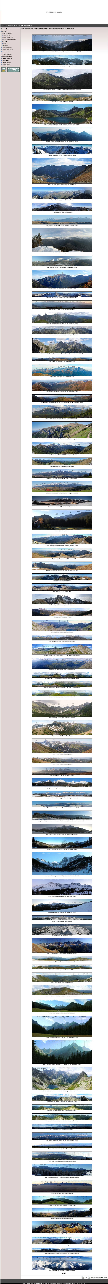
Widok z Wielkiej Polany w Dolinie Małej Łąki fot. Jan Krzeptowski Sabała (62, 876)
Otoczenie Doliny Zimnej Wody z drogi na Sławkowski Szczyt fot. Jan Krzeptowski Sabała (62, 353)
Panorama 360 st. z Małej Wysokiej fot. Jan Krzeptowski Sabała (62, 1101)
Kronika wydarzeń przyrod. (9, 39)
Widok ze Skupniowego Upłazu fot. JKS (62, 617)
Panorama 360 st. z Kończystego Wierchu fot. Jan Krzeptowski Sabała (62, 678)
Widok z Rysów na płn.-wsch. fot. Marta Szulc (62, 199)
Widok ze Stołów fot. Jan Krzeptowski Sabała (62, 1218)
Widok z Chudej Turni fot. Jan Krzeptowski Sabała (62, 466)
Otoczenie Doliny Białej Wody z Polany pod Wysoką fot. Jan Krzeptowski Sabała (62, 1064)
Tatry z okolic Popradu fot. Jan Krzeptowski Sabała (62, 775)
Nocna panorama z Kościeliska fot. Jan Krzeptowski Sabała (62, 506)
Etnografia (5, 45)
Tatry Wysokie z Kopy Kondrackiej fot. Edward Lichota (62, 1270)
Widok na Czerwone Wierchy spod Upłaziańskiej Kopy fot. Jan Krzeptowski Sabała (62, 439)
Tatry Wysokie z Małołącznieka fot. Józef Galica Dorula (62, 1233)
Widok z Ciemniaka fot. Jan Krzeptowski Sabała (62, 982)
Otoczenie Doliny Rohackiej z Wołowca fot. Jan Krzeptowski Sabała (62, 323)
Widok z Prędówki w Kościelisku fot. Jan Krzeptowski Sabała (61, 1161)
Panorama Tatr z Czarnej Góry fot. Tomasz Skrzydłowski (62, 309)
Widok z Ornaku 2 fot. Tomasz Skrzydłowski (62, 735)
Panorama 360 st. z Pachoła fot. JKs (62, 591)
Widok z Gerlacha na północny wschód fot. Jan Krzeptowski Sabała (62, 141)
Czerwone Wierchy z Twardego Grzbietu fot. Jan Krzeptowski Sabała (62, 996)
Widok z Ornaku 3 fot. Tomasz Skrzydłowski (62, 754)
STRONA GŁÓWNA (14, 26)
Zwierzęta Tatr (6, 35)
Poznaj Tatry (5, 29)
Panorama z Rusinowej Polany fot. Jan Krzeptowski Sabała (62, 912)
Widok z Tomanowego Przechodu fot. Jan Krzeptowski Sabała (62, 454)
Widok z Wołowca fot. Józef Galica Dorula (62, 935)
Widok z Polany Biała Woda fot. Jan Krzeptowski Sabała (62, 1013)
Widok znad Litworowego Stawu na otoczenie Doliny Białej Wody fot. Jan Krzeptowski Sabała (62, 1091)
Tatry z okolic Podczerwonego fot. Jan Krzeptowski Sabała (62, 1148)
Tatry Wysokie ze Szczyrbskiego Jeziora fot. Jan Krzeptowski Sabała (62, 788)
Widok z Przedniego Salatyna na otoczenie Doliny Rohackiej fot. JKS (62, 545)
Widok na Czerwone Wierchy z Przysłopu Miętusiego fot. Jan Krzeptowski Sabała (62, 51)
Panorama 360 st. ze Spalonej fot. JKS (62, 580)
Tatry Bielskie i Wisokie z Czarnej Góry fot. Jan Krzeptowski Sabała (62, 1140)
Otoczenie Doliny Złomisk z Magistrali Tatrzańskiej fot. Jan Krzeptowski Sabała (62, 89)
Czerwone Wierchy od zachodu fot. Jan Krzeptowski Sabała (62, 288)
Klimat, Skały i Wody (8, 37)
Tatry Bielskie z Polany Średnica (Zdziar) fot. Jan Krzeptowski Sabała (62, 834)
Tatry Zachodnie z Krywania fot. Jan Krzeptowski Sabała (62, 669)
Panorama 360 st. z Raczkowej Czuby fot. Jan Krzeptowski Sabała (62, 1121)
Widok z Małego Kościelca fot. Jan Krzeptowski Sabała (62, 604)
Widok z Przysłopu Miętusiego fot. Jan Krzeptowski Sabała (62, 1205)
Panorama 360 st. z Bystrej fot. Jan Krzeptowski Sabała (62, 361)
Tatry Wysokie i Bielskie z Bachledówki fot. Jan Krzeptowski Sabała (62, 225)
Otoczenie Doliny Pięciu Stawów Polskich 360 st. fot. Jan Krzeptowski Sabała (62, 655)
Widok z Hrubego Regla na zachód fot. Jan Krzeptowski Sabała (62, 849)
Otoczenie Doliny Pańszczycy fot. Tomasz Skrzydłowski (62, 717)
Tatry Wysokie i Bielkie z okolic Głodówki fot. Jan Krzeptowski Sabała (62, 418)
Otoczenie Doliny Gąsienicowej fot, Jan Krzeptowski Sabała (62, 896)
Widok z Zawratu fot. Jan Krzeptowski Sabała (62, 632)
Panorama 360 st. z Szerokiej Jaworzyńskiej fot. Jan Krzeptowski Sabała (62, 1253)
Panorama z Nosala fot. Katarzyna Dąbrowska (62, 253)
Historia (5, 43)
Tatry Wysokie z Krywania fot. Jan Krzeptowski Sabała (62, 641)
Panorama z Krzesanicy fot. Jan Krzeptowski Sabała (62, 969)
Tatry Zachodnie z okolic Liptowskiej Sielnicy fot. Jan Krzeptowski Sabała (62, 807)
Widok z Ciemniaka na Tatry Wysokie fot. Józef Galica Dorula (61, 953)
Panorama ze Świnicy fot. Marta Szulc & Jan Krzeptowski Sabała (62, 297)
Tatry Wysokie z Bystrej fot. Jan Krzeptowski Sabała (62, 376)
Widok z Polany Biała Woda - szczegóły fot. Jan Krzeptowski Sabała (62, 1037)
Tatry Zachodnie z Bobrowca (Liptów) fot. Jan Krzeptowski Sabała (62, 798)
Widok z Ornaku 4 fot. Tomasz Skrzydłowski (62, 764)
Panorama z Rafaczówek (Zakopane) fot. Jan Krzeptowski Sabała (62, 493)
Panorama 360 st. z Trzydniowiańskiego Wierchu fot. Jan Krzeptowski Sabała (62, 687)
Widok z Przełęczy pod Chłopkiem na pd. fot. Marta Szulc (62, 184)
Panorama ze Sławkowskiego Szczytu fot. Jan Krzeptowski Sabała (62, 335)
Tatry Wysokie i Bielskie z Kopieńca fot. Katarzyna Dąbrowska (62, 267)
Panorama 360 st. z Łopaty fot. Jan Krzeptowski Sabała (62, 697)
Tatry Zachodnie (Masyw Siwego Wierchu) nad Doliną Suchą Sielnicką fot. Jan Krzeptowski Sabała (61, 821)
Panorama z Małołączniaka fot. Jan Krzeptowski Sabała (62, 961)
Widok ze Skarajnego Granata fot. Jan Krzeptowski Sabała (62, 155)
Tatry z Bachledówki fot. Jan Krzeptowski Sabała (62, 1129)
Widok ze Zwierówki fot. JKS (62, 531)
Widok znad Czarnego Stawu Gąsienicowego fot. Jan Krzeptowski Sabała (61, 124)
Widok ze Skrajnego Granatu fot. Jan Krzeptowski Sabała (62, 1245)
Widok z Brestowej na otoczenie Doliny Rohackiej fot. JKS (62, 558)
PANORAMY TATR (26, 26)
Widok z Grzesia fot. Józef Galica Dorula (62, 921)
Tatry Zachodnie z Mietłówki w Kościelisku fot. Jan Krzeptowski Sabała (62, 1177)
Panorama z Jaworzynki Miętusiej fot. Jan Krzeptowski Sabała (62, 66)
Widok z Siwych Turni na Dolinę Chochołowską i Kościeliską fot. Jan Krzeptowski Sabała (62, 402)
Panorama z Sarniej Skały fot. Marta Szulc (62, 212)
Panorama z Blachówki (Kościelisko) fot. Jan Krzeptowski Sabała (62, 478)
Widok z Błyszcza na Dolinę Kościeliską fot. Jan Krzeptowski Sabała (62, 391)
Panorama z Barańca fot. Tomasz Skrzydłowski (62, 101)
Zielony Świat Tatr (7, 33)
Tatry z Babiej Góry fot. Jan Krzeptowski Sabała (62, 1193)
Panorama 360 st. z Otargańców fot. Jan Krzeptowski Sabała (61, 1110)
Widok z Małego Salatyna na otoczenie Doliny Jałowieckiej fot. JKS (62, 570)
